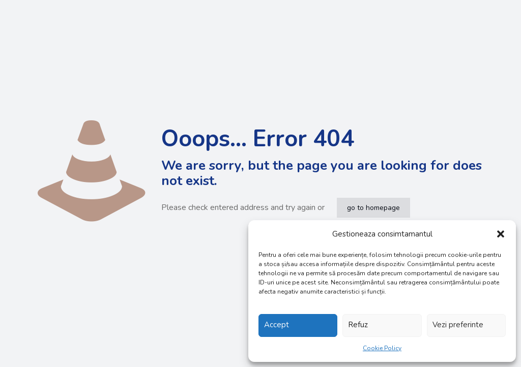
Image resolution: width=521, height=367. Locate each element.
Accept (276, 325)
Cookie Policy (382, 348)
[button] (501, 234)
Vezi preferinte (457, 325)
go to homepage (373, 208)
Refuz (358, 325)
